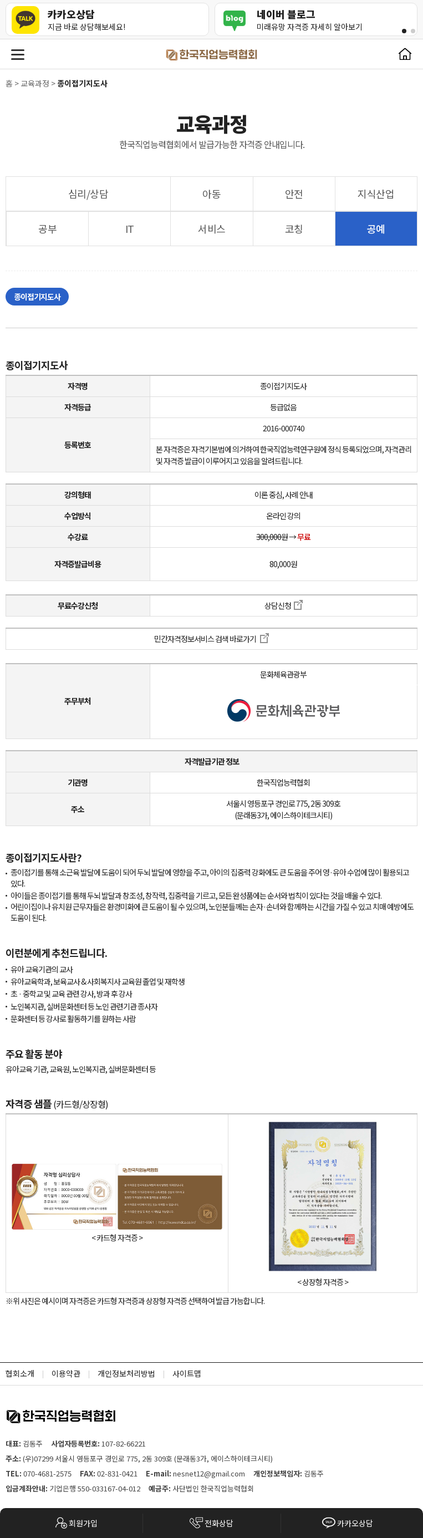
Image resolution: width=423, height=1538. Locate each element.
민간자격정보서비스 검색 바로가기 (211, 638)
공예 (376, 228)
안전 (294, 193)
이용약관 (66, 1373)
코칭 (294, 228)
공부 (47, 228)
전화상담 (211, 1523)
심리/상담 (88, 193)
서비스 (212, 228)
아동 (211, 193)
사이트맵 (186, 1373)
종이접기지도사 (37, 296)
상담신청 (283, 605)
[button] (404, 31)
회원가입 (76, 1523)
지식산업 (376, 193)
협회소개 (20, 1373)
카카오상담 (347, 1523)
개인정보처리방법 (126, 1373)
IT (129, 228)
